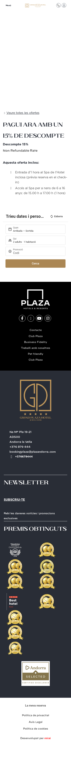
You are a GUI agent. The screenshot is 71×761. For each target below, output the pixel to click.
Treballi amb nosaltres (35, 348)
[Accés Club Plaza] (64, 5)
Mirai (47, 738)
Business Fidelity (35, 342)
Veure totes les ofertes (22, 113)
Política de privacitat (35, 715)
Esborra (56, 216)
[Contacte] (58, 5)
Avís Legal (35, 722)
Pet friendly (35, 354)
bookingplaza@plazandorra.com (32, 452)
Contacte (36, 330)
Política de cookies (35, 729)
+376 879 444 (19, 447)
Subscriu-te (14, 499)
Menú (8, 5)
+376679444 (24, 456)
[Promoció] (37, 253)
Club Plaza (36, 336)
